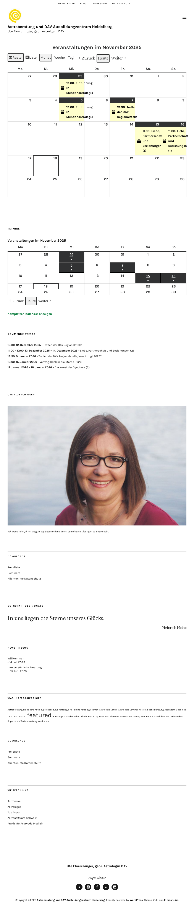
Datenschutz (121, 3)
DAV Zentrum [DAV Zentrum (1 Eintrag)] (19, 716)
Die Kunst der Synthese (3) (72, 367)
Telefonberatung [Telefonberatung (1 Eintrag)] (29, 721)
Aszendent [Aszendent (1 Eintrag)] (170, 709)
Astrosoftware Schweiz (22, 817)
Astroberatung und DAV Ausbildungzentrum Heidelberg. (71, 900)
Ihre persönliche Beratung (25, 667)
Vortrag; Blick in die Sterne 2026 (60, 361)
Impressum (99, 3)
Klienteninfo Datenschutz (24, 578)
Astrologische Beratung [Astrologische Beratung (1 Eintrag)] (151, 709)
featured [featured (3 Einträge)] (39, 715)
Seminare (14, 573)
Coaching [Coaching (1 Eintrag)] (181, 709)
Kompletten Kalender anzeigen (30, 314)
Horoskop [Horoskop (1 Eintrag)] (57, 716)
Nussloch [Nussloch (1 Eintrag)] (104, 716)
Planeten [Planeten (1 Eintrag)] (114, 716)
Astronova (14, 801)
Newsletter (66, 3)
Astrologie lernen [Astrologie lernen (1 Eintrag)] (89, 709)
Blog (83, 3)
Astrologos (14, 806)
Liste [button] (31, 58)
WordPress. (136, 900)
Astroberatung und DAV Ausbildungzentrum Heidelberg (60, 26)
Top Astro (13, 812)
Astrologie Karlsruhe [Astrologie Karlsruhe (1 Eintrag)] (69, 709)
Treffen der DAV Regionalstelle (63, 345)
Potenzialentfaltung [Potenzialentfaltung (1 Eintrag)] (130, 716)
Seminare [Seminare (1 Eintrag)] (146, 716)
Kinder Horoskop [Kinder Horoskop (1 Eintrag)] (89, 716)
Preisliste (14, 567)
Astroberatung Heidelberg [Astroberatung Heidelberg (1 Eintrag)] (21, 709)
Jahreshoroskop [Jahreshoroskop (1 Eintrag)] (71, 716)
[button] (86, 58)
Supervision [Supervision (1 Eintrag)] (14, 721)
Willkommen (16, 658)
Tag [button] (71, 57)
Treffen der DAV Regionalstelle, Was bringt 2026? (70, 356)
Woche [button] (59, 57)
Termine (14, 228)
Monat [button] (45, 57)
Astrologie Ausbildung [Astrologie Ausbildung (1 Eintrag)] (46, 709)
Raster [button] (15, 58)
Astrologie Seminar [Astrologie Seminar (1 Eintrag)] (128, 709)
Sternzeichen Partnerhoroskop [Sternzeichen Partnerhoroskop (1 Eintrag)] (167, 716)
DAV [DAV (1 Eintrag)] (10, 716)
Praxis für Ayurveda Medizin (26, 823)
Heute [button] (103, 58)
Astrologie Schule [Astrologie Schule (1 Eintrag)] (108, 709)
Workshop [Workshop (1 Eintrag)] (43, 721)
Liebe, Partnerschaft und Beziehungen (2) (107, 350)
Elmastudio (171, 900)
